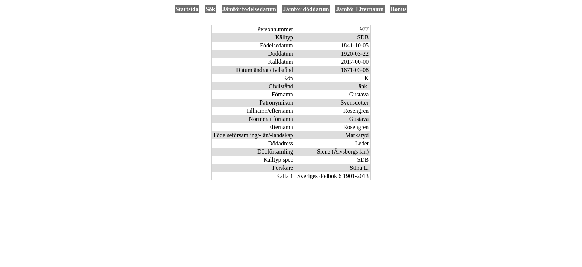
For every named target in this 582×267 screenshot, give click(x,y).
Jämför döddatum (306, 9)
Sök (210, 9)
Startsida (187, 9)
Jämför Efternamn (359, 9)
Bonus (399, 9)
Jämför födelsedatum (249, 9)
